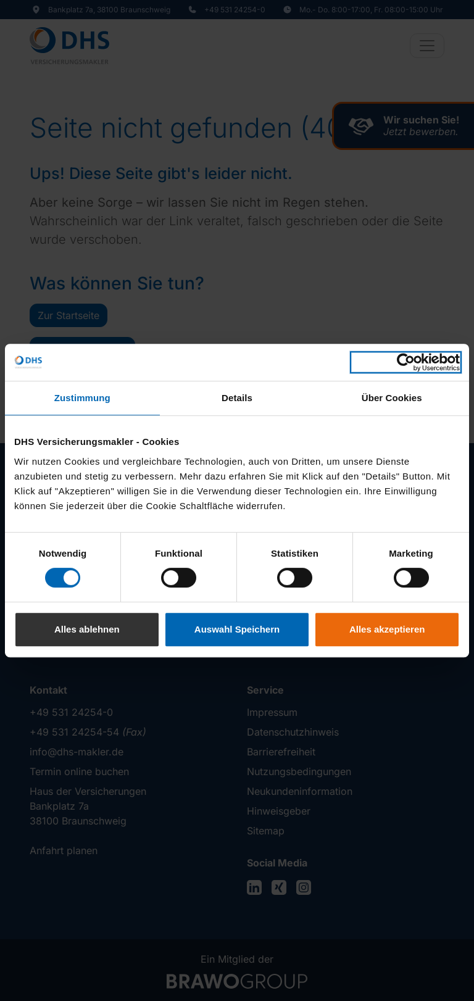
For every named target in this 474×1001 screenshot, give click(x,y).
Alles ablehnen (87, 629)
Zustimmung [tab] (82, 398)
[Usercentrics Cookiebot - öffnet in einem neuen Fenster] (406, 362)
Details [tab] (237, 398)
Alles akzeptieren (387, 629)
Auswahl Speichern (237, 629)
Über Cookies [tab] (392, 398)
